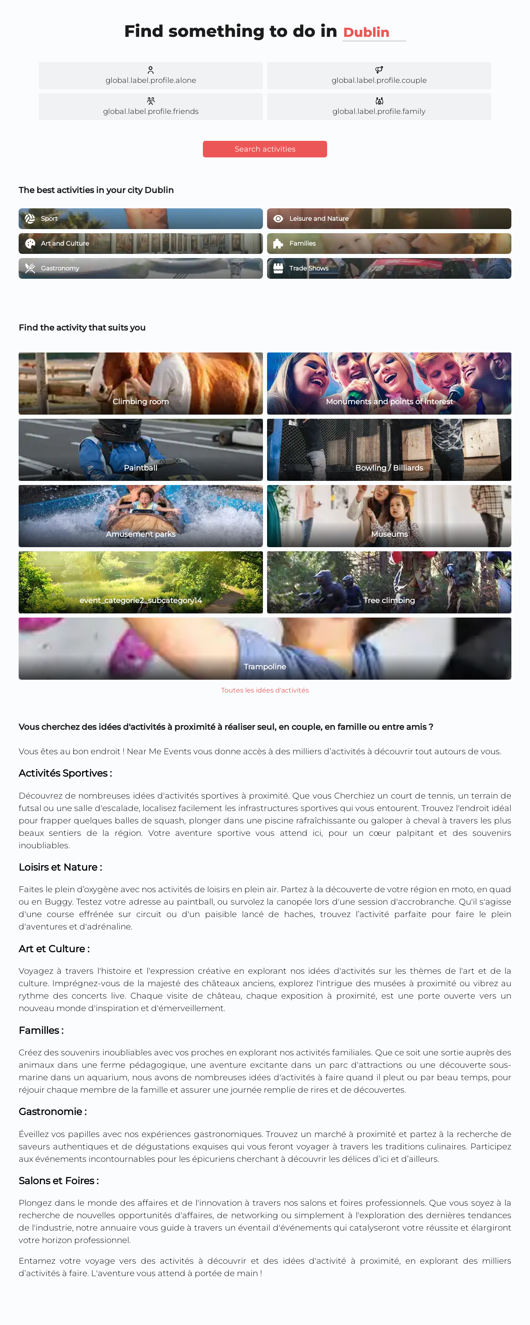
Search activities (265, 149)
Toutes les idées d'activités (265, 690)
